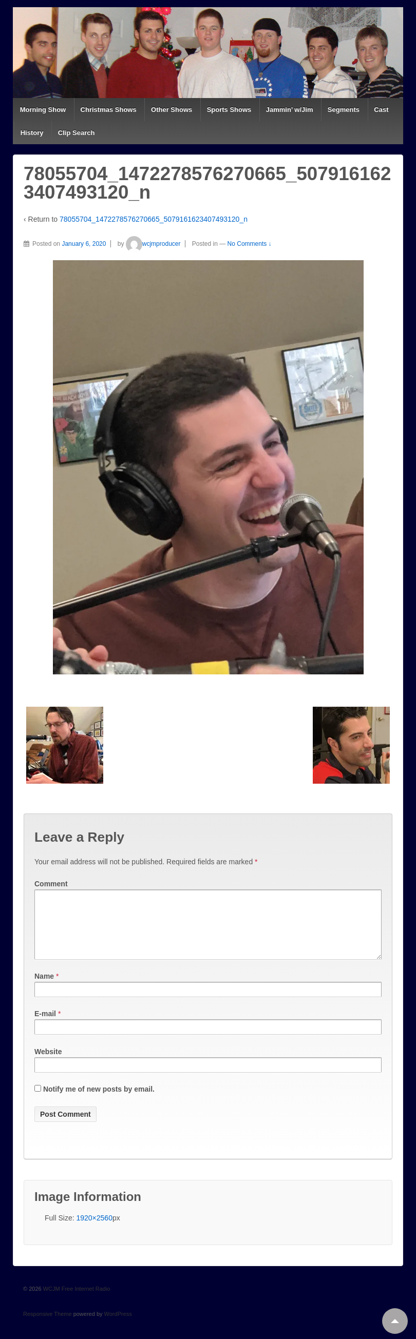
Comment (51, 884)
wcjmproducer (153, 243)
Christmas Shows (109, 109)
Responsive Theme (47, 1326)
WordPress (118, 1326)
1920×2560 (94, 1230)
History (32, 133)
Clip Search (76, 133)
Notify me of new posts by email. (99, 1101)
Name (44, 988)
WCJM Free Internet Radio (76, 1301)
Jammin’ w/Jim (289, 109)
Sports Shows (229, 109)
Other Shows (171, 109)
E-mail (45, 1026)
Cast (381, 109)
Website (48, 1064)
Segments (344, 109)
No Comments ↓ (250, 243)
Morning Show (43, 109)
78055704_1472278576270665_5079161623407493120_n (154, 219)
